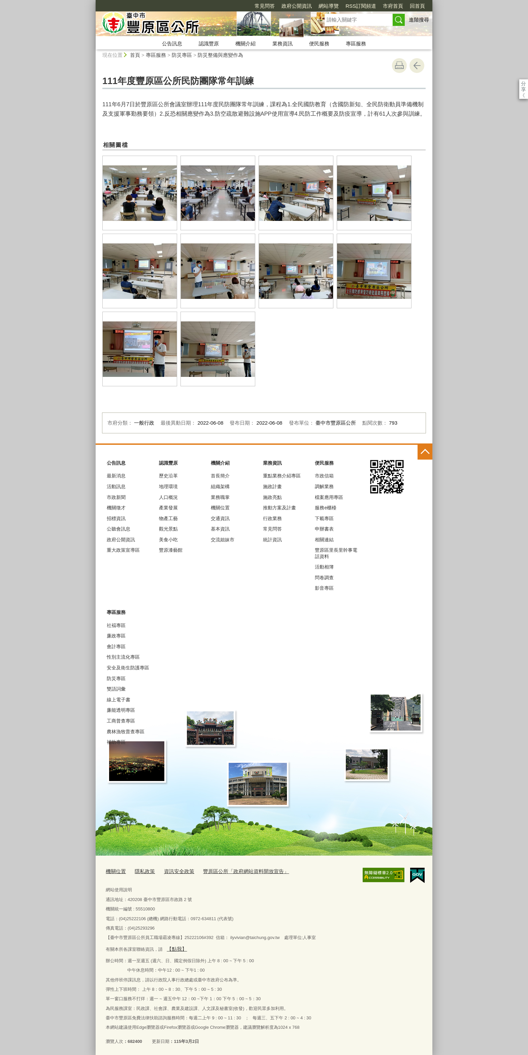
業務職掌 (220, 497)
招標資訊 (116, 518)
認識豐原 (209, 43)
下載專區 (324, 518)
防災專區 (182, 55)
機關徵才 (116, 507)
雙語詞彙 (116, 689)
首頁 (135, 55)
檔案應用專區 (329, 497)
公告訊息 (172, 43)
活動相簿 (324, 567)
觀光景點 (168, 529)
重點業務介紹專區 (282, 475)
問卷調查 (324, 577)
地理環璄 (168, 486)
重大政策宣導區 (123, 550)
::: (93, 3)
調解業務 (324, 486)
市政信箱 (324, 475)
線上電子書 (118, 699)
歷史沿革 (168, 475)
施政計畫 (272, 486)
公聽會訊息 (118, 529)
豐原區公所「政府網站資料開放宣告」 (231, 870)
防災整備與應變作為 (220, 55)
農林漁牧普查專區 (125, 731)
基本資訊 (220, 529)
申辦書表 (324, 529)
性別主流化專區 (123, 657)
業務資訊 (282, 43)
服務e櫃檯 (325, 507)
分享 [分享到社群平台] (523, 83)
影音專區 (324, 588)
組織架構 (220, 486)
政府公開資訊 (258, 6)
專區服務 (356, 43)
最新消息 (116, 475)
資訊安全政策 (172, 870)
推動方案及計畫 (279, 507)
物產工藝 (168, 518)
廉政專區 (116, 635)
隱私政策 (141, 870)
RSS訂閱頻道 (322, 6)
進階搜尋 (419, 20)
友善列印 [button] (399, 65)
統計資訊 (272, 539)
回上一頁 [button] (416, 65)
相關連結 (324, 539)
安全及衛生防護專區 (128, 667)
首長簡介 (220, 475)
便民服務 (319, 43)
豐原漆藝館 (171, 550)
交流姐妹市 (222, 539)
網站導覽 (290, 6)
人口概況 (168, 497)
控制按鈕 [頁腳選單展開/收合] (425, 452)
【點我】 (175, 946)
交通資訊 (220, 518)
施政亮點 (272, 497)
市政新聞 (116, 497)
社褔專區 (116, 625)
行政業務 (272, 518)
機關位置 (220, 507)
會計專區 (116, 646)
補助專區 (116, 742)
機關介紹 (245, 43)
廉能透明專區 (121, 710)
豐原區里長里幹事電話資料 (336, 553)
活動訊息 (116, 486)
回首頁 (378, 6)
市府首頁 (354, 6)
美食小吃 (168, 539)
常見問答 (226, 6)
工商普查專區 (121, 721)
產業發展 (168, 507)
